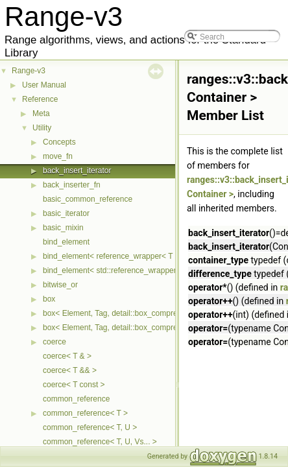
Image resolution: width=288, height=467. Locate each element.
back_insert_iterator (77, 170)
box (49, 299)
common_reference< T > (85, 413)
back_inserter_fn (72, 184)
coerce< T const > (74, 384)
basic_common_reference (87, 199)
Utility (41, 127)
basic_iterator (66, 213)
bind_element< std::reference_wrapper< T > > (122, 270)
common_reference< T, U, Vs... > (100, 441)
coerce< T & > (67, 356)
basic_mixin (63, 227)
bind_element (66, 241)
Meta (41, 113)
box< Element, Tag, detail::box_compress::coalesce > (135, 313)
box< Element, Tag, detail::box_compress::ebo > (126, 327)
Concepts (59, 142)
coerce (54, 341)
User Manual (44, 85)
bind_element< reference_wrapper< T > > (114, 256)
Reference (40, 99)
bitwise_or (60, 284)
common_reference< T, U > (90, 427)
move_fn (58, 156)
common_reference (76, 398)
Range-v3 (28, 70)
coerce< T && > (70, 370)
